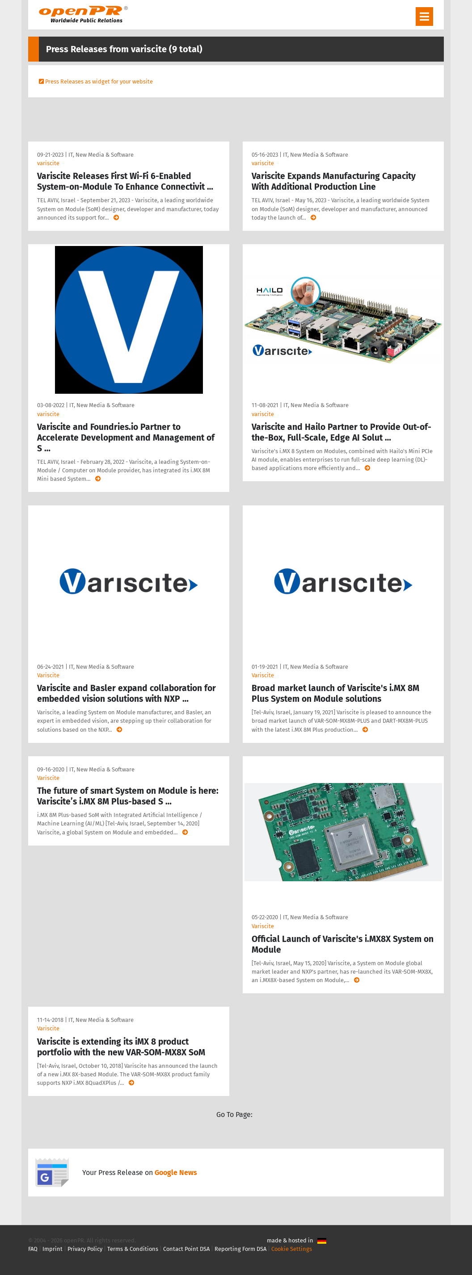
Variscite (48, 675)
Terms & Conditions (132, 1249)
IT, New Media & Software (101, 154)
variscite (48, 163)
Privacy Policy (84, 1249)
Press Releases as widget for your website (99, 81)
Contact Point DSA (186, 1249)
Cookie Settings (291, 1249)
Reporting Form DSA (240, 1249)
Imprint (52, 1249)
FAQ (33, 1249)
